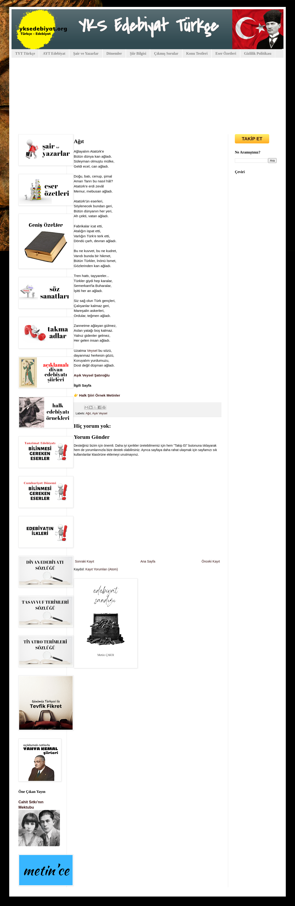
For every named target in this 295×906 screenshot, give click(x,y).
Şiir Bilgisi (138, 53)
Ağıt (88, 413)
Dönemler (114, 53)
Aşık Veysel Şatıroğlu (92, 375)
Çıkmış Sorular (166, 53)
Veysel (92, 350)
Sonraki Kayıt (84, 561)
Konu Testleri (197, 53)
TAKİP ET (252, 138)
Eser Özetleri (225, 53)
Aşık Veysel (99, 413)
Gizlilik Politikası (257, 53)
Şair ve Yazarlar (85, 53)
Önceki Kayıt (211, 561)
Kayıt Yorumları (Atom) (102, 569)
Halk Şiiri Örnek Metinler (99, 395)
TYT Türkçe (25, 53)
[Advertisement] (147, 92)
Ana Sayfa (147, 561)
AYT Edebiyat (54, 53)
